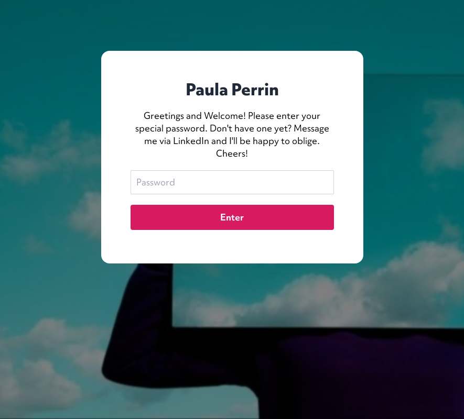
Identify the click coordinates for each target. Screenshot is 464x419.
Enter (232, 217)
